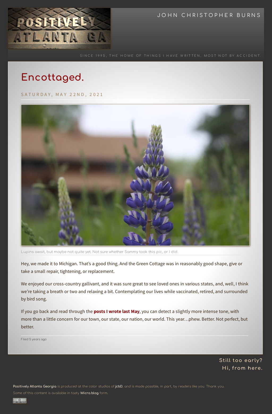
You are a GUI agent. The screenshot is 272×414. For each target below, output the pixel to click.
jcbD (118, 386)
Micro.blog (89, 393)
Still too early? (241, 360)
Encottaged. (52, 77)
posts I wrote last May (116, 311)
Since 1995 (93, 56)
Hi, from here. (242, 368)
